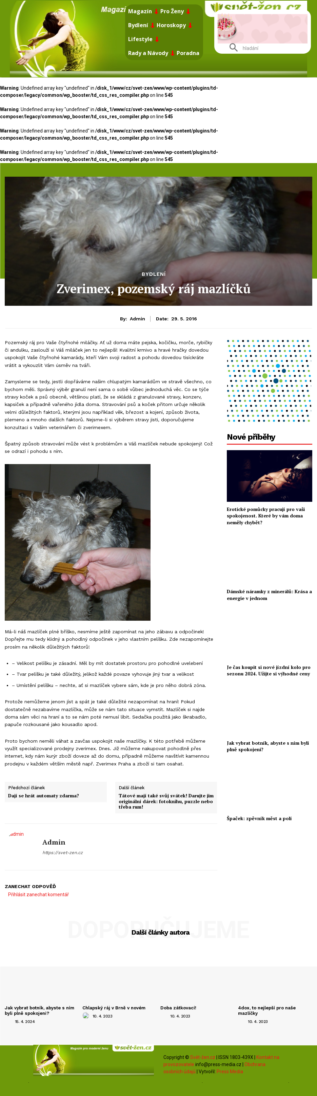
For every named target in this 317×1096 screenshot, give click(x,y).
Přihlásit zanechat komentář (38, 894)
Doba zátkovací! (178, 1007)
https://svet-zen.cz (62, 852)
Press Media (230, 1071)
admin (137, 318)
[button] (241, 48)
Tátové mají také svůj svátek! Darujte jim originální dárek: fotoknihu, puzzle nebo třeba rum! (166, 801)
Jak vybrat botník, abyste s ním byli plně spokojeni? (268, 746)
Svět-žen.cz (202, 1057)
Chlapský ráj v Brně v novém (113, 1007)
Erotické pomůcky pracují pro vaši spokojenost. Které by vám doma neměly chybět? (266, 516)
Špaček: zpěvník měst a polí (259, 818)
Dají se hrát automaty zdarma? (43, 795)
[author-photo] (9, 1021)
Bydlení (154, 274)
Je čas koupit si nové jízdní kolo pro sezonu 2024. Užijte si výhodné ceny (269, 670)
